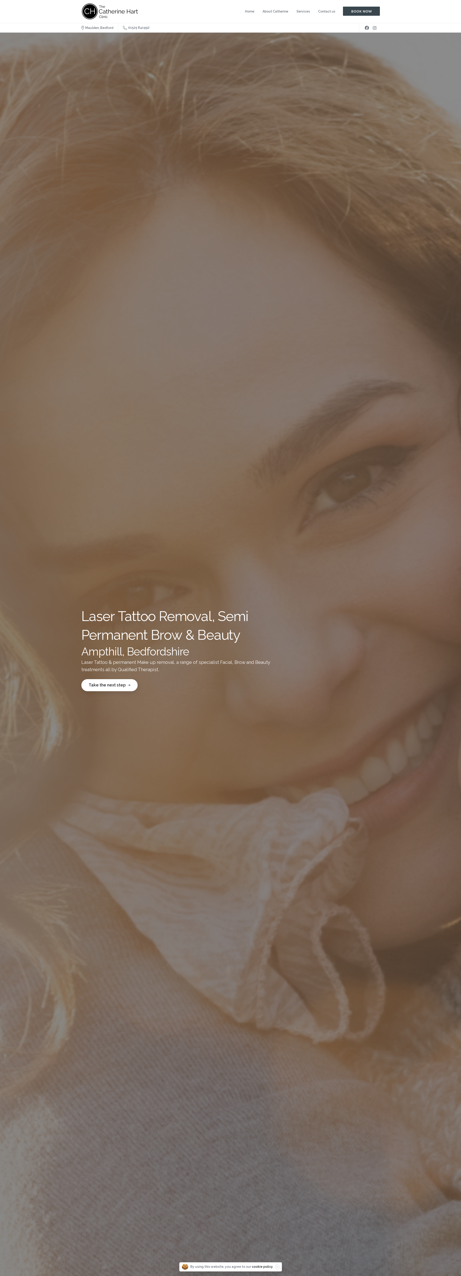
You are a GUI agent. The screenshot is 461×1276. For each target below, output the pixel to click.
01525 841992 (136, 28)
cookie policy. (262, 1266)
